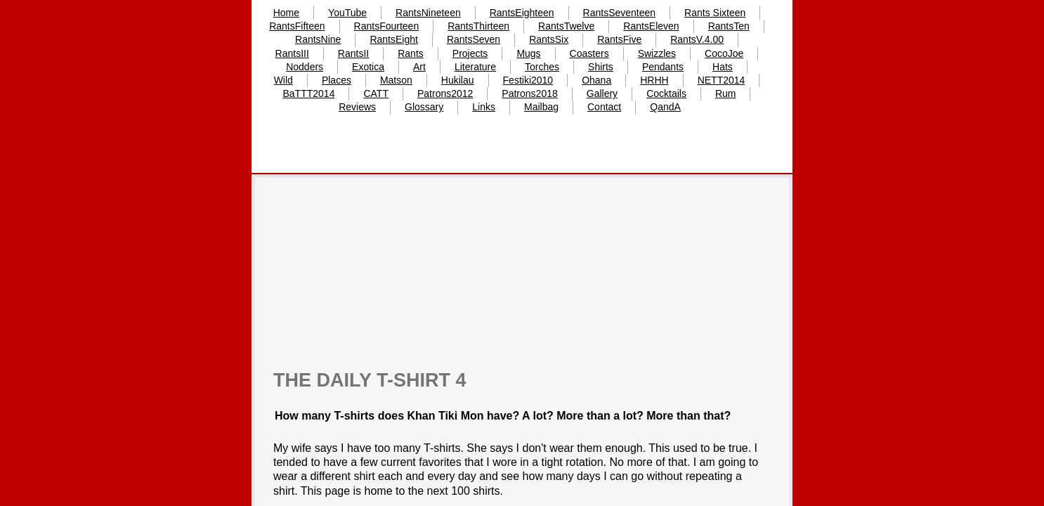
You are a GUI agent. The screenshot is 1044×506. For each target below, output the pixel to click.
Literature (475, 66)
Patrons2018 (529, 93)
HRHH (654, 80)
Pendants (663, 66)
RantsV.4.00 (697, 39)
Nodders (304, 66)
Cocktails (666, 93)
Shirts (600, 66)
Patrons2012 (445, 93)
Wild (283, 80)
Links (483, 106)
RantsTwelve (566, 26)
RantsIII (292, 53)
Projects (470, 53)
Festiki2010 (528, 80)
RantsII (353, 53)
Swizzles (657, 53)
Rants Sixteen (714, 12)
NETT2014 (721, 80)
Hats (722, 66)
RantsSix (548, 39)
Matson (396, 80)
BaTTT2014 (309, 93)
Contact (604, 106)
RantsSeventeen (619, 12)
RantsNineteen (428, 12)
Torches (542, 66)
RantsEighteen (522, 12)
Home (286, 12)
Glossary (424, 106)
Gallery (602, 93)
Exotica (368, 66)
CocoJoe (724, 53)
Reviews (357, 106)
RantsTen (729, 26)
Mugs (528, 53)
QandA (665, 106)
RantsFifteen (297, 26)
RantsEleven (651, 26)
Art (419, 66)
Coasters (589, 53)
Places (336, 80)
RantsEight (393, 39)
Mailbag (541, 106)
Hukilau (457, 80)
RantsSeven (473, 39)
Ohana (596, 80)
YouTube (347, 12)
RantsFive (619, 39)
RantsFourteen (386, 26)
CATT (376, 93)
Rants (411, 53)
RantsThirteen (478, 26)
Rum (725, 93)
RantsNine (318, 39)
